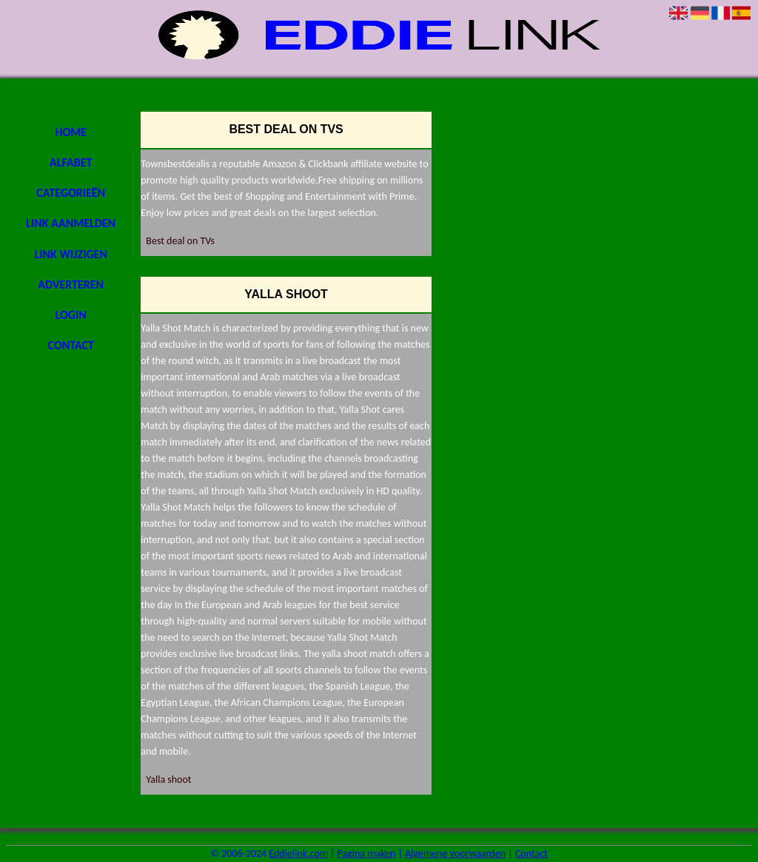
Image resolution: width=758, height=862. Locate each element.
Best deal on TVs (180, 241)
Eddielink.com (298, 853)
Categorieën (70, 193)
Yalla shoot (168, 779)
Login (71, 315)
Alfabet (71, 162)
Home (71, 132)
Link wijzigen (71, 254)
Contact (71, 345)
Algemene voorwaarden (455, 853)
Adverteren (71, 284)
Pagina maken (367, 853)
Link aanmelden (70, 223)
